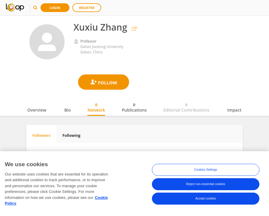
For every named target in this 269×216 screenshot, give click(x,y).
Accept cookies (205, 198)
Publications (134, 107)
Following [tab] (71, 135)
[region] (134, 183)
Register (87, 7)
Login (55, 7)
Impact (234, 110)
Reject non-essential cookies (205, 184)
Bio (67, 110)
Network (96, 107)
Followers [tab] (41, 135)
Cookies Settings (205, 169)
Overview (36, 110)
